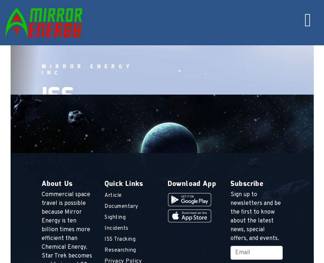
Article (113, 195)
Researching (120, 250)
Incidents (116, 228)
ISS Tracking (120, 239)
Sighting (115, 217)
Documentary (121, 206)
